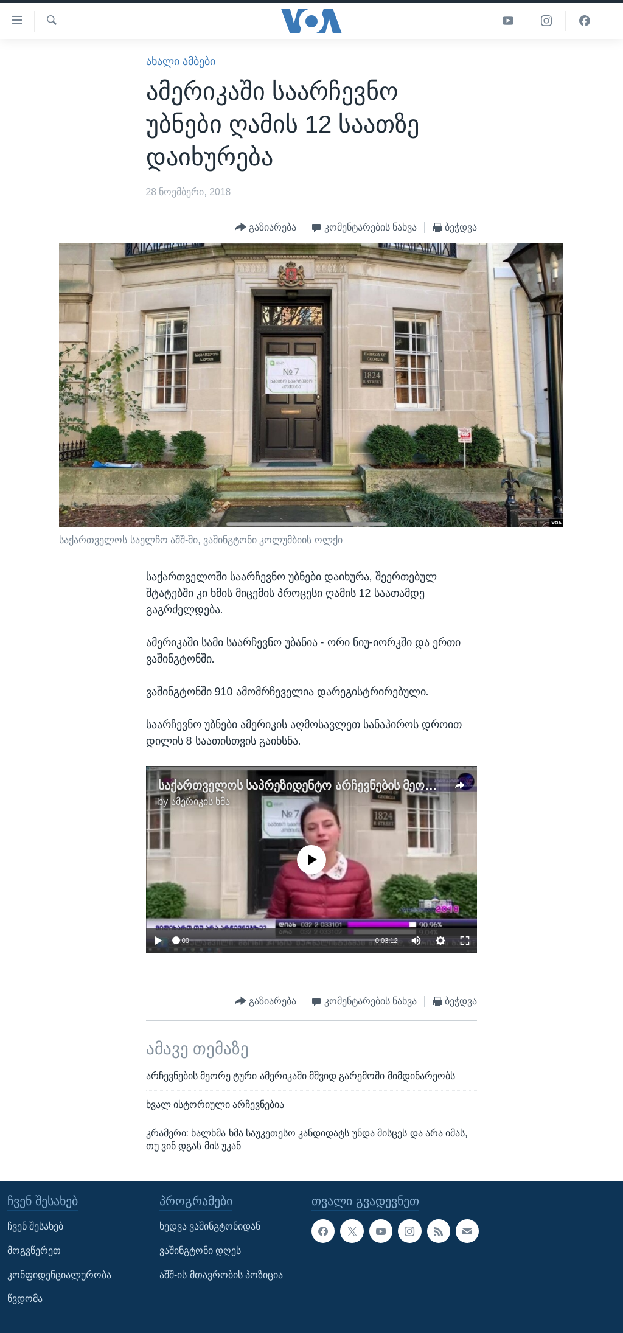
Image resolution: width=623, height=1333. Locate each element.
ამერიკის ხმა (200, 801)
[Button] (266, 228)
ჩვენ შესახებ (35, 1227)
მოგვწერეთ (34, 1250)
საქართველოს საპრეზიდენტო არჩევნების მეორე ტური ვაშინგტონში (354, 785)
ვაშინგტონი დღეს (200, 1250)
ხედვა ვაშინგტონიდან (209, 1227)
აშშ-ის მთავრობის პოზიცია (221, 1275)
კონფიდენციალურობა (59, 1275)
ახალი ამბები (180, 61)
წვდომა (25, 1298)
